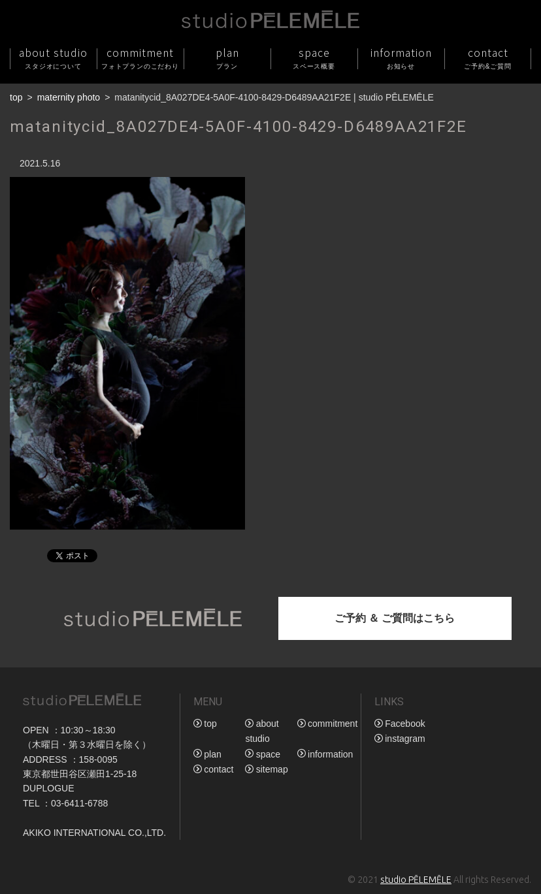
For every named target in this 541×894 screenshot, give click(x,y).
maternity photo (69, 97)
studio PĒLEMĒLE (415, 879)
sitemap (272, 769)
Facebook (405, 723)
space (313, 58)
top (16, 97)
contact (487, 58)
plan (227, 58)
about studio (53, 58)
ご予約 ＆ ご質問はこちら (395, 618)
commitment (140, 58)
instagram (405, 738)
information (400, 58)
